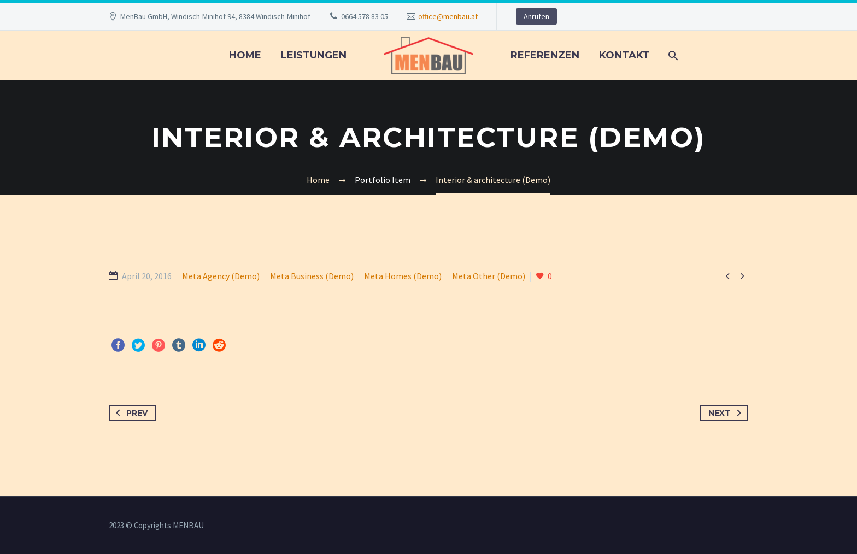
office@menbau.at (448, 16)
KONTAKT (624, 55)
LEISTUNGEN (314, 55)
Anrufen (536, 16)
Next (727, 413)
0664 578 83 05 (364, 16)
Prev (129, 413)
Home (245, 55)
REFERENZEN (544, 55)
